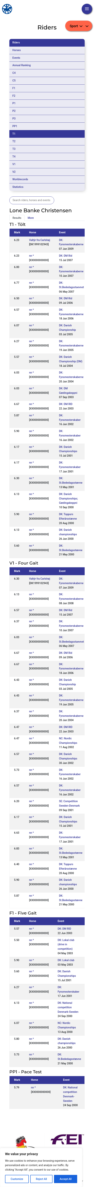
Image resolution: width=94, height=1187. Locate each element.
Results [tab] (17, 217)
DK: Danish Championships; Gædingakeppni (68, 499)
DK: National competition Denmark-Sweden (68, 1007)
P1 (14, 103)
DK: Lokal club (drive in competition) (66, 944)
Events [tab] (16, 57)
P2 (14, 110)
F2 (13, 95)
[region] (41, 1167)
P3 (14, 118)
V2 (14, 171)
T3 (14, 148)
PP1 (14, 126)
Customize (17, 1178)
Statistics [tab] (17, 186)
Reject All (41, 1178)
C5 (14, 80)
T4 (14, 156)
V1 (14, 164)
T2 (14, 141)
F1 (13, 88)
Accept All (66, 1178)
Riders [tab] (16, 42)
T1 (14, 133)
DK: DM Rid (65, 255)
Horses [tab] (16, 50)
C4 (14, 72)
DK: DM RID (66, 404)
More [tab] (31, 217)
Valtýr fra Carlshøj (39, 240)
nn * (31, 255)
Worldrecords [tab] (20, 179)
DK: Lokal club (66, 960)
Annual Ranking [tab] (21, 65)
